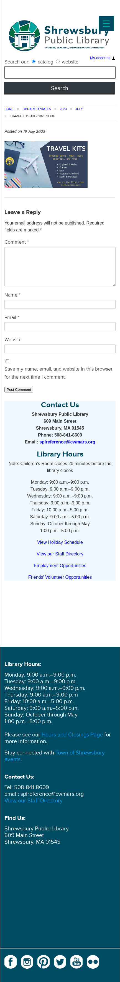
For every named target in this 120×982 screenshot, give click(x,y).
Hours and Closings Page (71, 734)
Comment (16, 242)
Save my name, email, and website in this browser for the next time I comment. (58, 373)
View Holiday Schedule (60, 542)
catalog (43, 62)
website (67, 62)
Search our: (16, 62)
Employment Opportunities (60, 565)
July (79, 109)
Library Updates (36, 109)
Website (13, 339)
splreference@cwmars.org (67, 441)
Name (12, 295)
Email (11, 317)
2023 (63, 109)
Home (9, 109)
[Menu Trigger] (106, 23)
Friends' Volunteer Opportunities (60, 577)
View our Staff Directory (60, 553)
